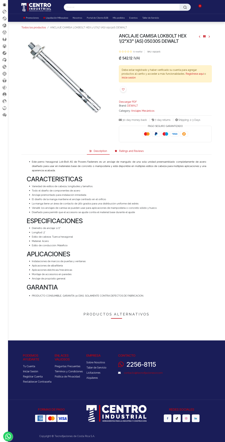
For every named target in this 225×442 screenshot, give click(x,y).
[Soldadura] (4, 108)
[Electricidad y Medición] (4, 73)
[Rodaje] (4, 101)
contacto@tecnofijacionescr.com (143, 372)
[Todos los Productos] (4, 4)
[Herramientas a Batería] (4, 59)
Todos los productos (33, 27)
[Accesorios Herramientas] (4, 32)
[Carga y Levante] (4, 39)
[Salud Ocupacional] (4, 66)
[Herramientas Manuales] (4, 46)
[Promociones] (4, 11)
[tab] (98, 151)
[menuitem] (32, 18)
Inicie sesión (129, 77)
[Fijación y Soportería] (4, 80)
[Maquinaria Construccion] (4, 115)
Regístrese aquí (195, 73)
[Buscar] (185, 7)
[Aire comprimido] (4, 25)
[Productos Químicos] (4, 94)
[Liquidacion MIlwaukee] (4, 18)
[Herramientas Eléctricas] (4, 53)
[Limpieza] (4, 87)
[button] (123, 89)
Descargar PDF (128, 101)
